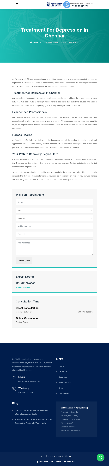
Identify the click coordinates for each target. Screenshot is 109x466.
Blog (61, 388)
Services (63, 377)
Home (34, 42)
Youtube (69, 461)
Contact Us (64, 393)
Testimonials (65, 382)
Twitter (56, 461)
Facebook (42, 461)
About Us (63, 371)
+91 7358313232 (79, 6)
